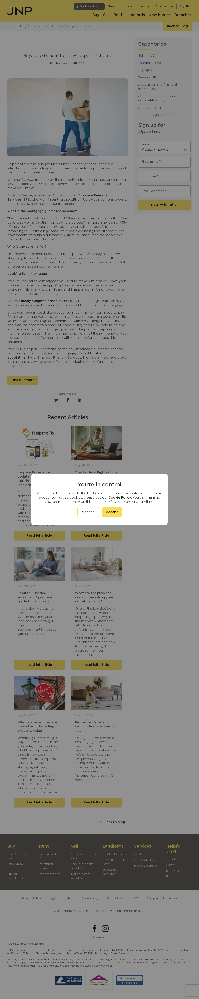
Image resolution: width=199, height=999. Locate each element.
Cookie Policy (119, 497)
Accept (112, 512)
